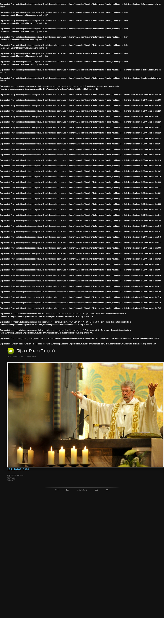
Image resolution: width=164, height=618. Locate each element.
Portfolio (15, 357)
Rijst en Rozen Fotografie (36, 350)
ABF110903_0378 (28, 357)
